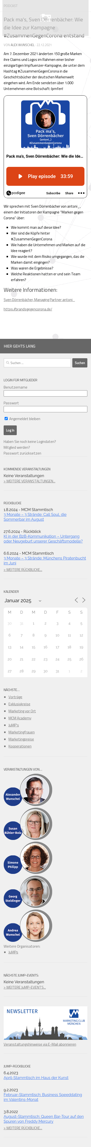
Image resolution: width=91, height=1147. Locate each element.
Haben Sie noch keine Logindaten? (30, 441)
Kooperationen (20, 746)
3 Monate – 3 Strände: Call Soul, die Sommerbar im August (35, 517)
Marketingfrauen (21, 732)
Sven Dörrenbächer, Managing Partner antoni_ (39, 299)
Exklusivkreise (19, 704)
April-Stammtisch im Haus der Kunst (36, 1077)
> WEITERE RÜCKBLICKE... (23, 569)
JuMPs (13, 952)
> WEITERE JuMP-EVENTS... (25, 987)
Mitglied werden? (17, 447)
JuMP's (13, 725)
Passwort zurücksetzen (22, 453)
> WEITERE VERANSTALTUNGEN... (29, 481)
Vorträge (15, 697)
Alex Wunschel (22, 44)
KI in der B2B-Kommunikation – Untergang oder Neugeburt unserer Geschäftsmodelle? (43, 539)
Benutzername (15, 387)
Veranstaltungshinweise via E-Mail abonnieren (45, 1041)
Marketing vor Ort (22, 711)
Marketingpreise (21, 739)
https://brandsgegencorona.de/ (28, 309)
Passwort (11, 403)
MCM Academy (19, 718)
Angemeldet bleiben (22, 419)
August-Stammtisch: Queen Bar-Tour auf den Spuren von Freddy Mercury (44, 1119)
